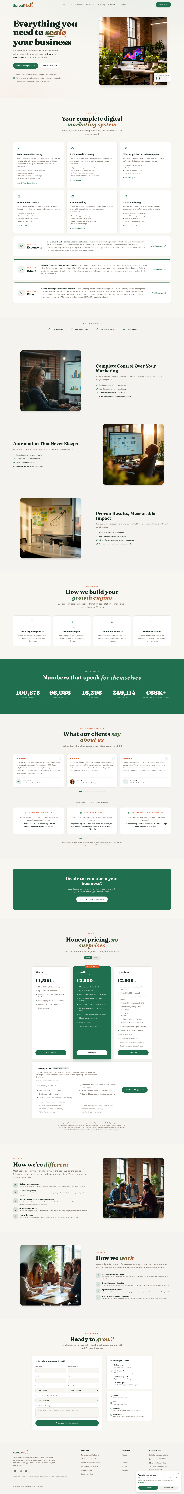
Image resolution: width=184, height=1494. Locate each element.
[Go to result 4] (87, 838)
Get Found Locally (131, 228)
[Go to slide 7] (92, 791)
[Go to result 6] (91, 838)
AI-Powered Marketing (89, 1459)
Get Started (51, 1053)
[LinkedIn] (15, 1471)
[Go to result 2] (83, 838)
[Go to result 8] (94, 838)
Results (90, 5)
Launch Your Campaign (27, 183)
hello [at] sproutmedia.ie (158, 1455)
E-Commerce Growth (89, 1466)
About (111, 5)
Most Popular (92, 1053)
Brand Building (86, 1470)
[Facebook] (26, 1471)
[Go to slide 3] (85, 791)
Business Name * (73, 1366)
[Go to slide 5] (89, 791)
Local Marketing (87, 1474)
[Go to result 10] (98, 838)
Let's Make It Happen (134, 1090)
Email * (37, 1376)
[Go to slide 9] (96, 791)
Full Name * (39, 1366)
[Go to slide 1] (80, 791)
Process (79, 5)
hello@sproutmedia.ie (120, 1404)
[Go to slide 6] (91, 791)
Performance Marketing (90, 1455)
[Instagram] (21, 1471)
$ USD (96, 958)
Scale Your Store (24, 228)
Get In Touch (163, 5)
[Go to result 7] (92, 838)
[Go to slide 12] (102, 791)
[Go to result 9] (96, 838)
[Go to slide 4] (87, 791)
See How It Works (50, 66)
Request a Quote (131, 180)
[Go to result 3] (85, 838)
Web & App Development (91, 1463)
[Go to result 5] (89, 838)
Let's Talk (133, 1055)
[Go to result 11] (100, 838)
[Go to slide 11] (100, 791)
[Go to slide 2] (83, 791)
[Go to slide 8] (94, 791)
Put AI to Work (76, 183)
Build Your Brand (77, 231)
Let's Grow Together (25, 66)
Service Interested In (75, 1386)
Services (67, 5)
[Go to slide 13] (104, 791)
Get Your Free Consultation (67, 1423)
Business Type (40, 1386)
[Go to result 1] (80, 838)
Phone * (70, 1376)
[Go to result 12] (102, 838)
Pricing (101, 5)
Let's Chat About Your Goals (92, 899)
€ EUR (88, 958)
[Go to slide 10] (98, 791)
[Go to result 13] (104, 838)
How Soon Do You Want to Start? (46, 1396)
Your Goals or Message (43, 1406)
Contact (122, 5)
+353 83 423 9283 (157, 1459)
